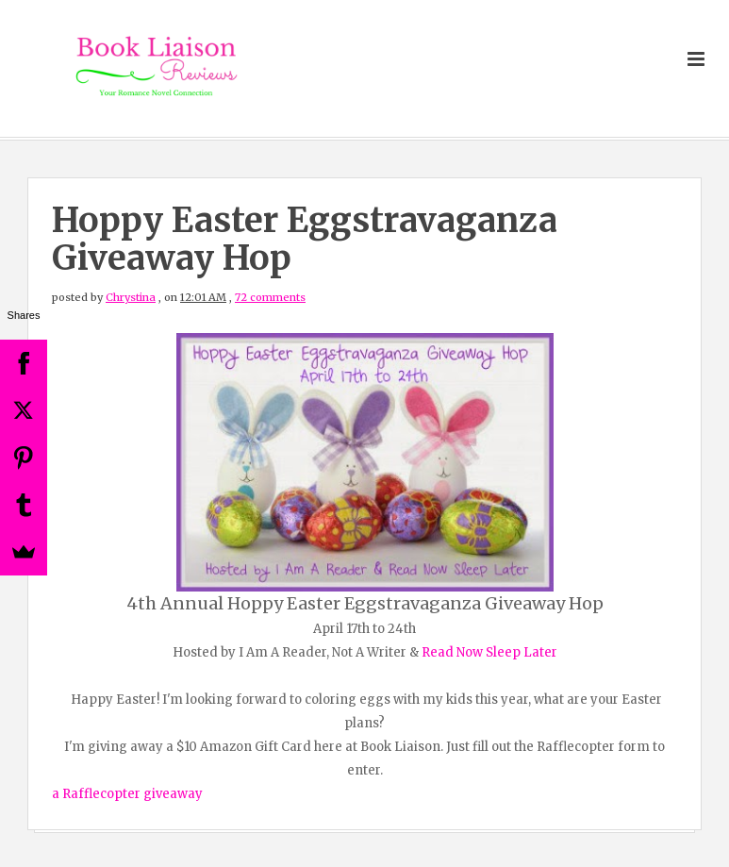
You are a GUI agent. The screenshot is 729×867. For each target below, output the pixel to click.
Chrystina (131, 297)
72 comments (270, 297)
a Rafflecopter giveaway (127, 794)
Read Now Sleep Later (489, 652)
